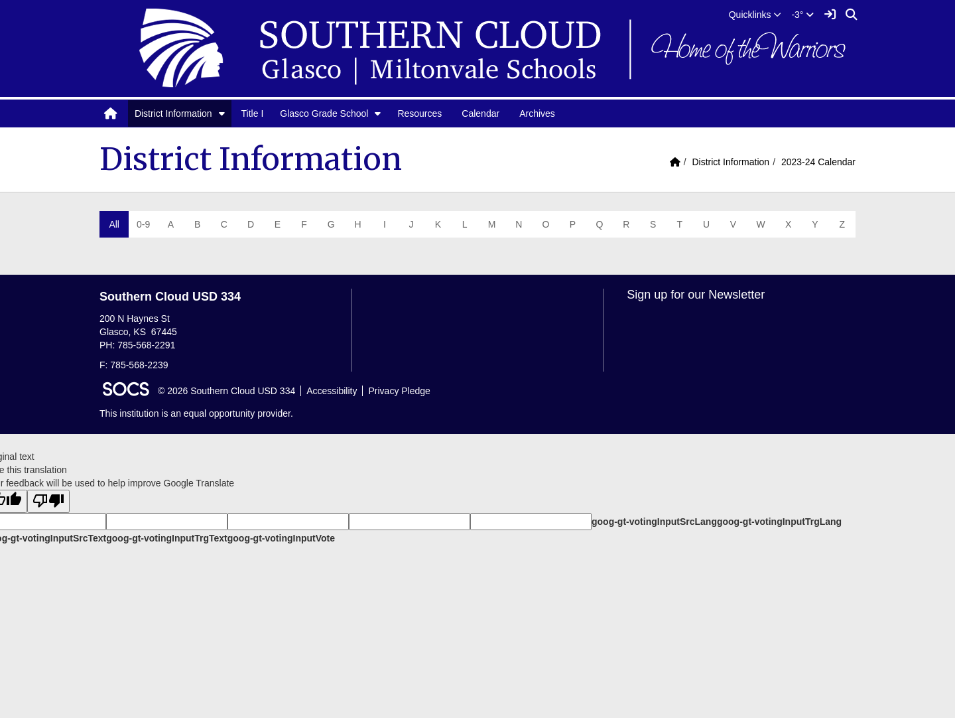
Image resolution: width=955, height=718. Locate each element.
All (114, 224)
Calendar (480, 113)
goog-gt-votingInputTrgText (166, 538)
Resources (419, 113)
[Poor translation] (48, 501)
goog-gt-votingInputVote (281, 538)
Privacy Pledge (399, 391)
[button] (755, 14)
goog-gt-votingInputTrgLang (779, 521)
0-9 (143, 224)
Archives (537, 113)
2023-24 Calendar (818, 162)
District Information (173, 113)
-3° (802, 14)
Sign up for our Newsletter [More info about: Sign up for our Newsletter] (696, 294)
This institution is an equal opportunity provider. (196, 413)
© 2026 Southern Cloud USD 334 (226, 391)
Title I (252, 113)
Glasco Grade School (324, 113)
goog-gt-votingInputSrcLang (654, 521)
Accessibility (331, 391)
